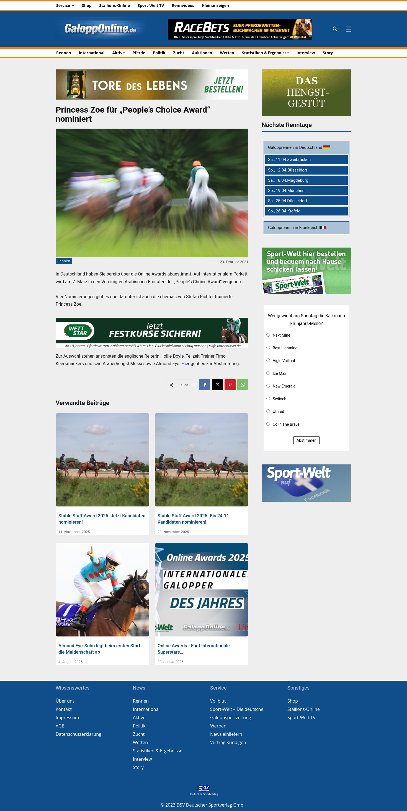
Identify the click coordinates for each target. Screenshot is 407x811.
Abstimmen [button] (306, 440)
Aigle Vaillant (284, 360)
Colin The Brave (286, 424)
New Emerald (284, 386)
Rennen (64, 261)
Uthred (278, 411)
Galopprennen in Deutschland (295, 147)
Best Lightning (285, 348)
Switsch (279, 399)
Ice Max (279, 373)
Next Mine (281, 335)
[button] (335, 29)
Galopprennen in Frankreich (294, 227)
